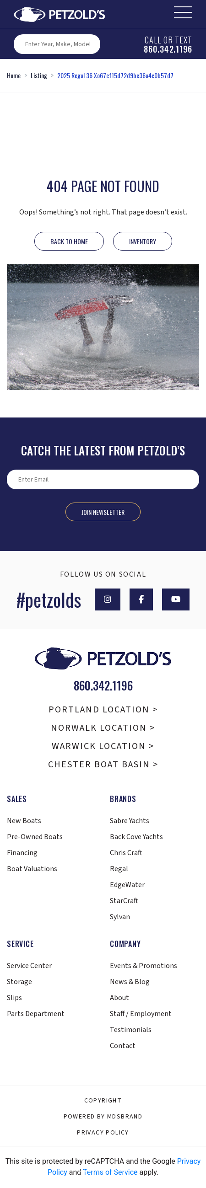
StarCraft (124, 901)
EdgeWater (127, 885)
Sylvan (120, 917)
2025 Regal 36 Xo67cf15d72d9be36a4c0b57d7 (115, 75)
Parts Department (36, 1014)
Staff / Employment (141, 1014)
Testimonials (131, 1030)
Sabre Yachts (129, 821)
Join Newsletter (103, 512)
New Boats (24, 821)
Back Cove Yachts (136, 837)
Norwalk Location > (103, 728)
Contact (123, 1046)
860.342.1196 (168, 49)
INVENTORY (142, 241)
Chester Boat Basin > (103, 764)
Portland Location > (103, 709)
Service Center (29, 966)
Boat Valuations (32, 869)
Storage (19, 982)
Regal (119, 869)
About (119, 998)
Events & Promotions (143, 966)
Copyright (103, 1100)
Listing (39, 75)
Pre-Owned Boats (35, 837)
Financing (22, 853)
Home (14, 75)
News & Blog (130, 982)
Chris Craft (126, 853)
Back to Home (69, 241)
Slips (14, 998)
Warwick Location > (103, 746)
